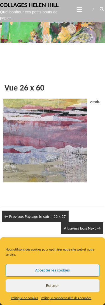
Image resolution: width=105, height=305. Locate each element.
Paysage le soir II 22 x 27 (35, 216)
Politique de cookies (24, 298)
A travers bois (82, 228)
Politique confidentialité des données (66, 298)
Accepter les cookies (52, 270)
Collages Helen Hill (29, 5)
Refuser (52, 285)
